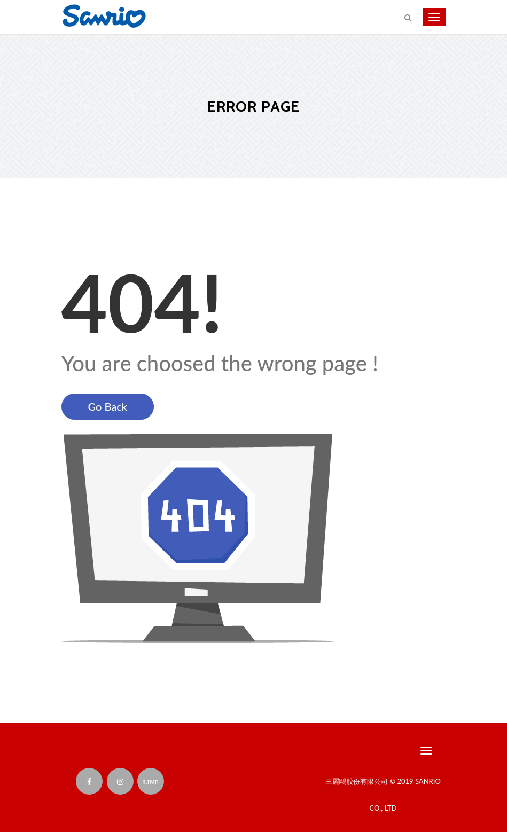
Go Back (108, 406)
